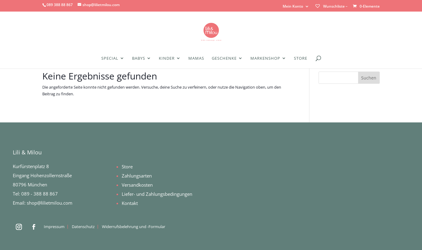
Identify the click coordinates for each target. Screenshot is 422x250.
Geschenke (224, 58)
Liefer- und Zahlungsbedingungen (157, 194)
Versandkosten (137, 185)
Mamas (196, 58)
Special (109, 58)
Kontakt (130, 203)
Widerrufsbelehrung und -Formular (133, 226)
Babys (138, 58)
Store (300, 58)
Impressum (54, 226)
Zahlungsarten (137, 176)
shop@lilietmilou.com (49, 203)
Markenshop (265, 58)
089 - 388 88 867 (39, 194)
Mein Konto (293, 7)
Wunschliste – (331, 6)
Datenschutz (83, 226)
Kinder (167, 58)
